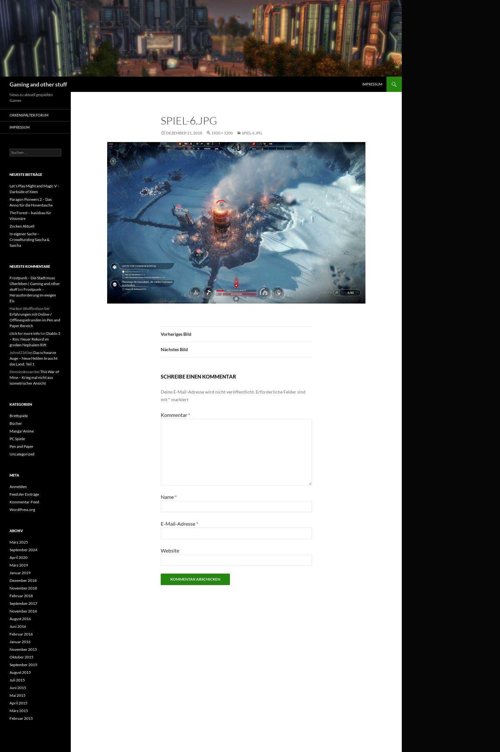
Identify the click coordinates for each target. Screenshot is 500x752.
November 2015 (23, 649)
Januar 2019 (20, 572)
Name (169, 497)
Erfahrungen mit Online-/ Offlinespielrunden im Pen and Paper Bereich (35, 320)
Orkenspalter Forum (29, 115)
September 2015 (23, 664)
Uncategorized (22, 454)
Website (170, 550)
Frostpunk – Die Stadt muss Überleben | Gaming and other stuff (35, 283)
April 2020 (18, 557)
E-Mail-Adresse (179, 524)
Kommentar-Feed (24, 502)
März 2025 (19, 542)
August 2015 (20, 672)
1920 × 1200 (222, 133)
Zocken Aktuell (22, 226)
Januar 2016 (20, 641)
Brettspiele (19, 415)
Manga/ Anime (22, 431)
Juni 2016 (18, 626)
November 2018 (23, 588)
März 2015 (19, 710)
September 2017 (23, 603)
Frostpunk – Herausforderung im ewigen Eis (33, 295)
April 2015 (18, 703)
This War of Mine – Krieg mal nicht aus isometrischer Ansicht (34, 377)
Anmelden (18, 486)
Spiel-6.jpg (252, 133)
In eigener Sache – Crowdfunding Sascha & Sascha (29, 239)
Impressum (372, 84)
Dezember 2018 (23, 580)
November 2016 (23, 611)
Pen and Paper (21, 446)
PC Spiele (17, 438)
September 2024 (23, 549)
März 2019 (19, 565)
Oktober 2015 (21, 657)
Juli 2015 (17, 680)
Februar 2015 (21, 718)
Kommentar (175, 415)
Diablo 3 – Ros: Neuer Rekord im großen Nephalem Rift (35, 339)
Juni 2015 (18, 687)
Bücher (16, 423)
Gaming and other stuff (38, 84)
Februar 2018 (21, 595)
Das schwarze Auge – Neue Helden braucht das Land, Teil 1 (33, 358)
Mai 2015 (18, 695)
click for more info (25, 333)
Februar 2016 (21, 634)
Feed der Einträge (24, 494)
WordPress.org (22, 509)
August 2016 (20, 618)
